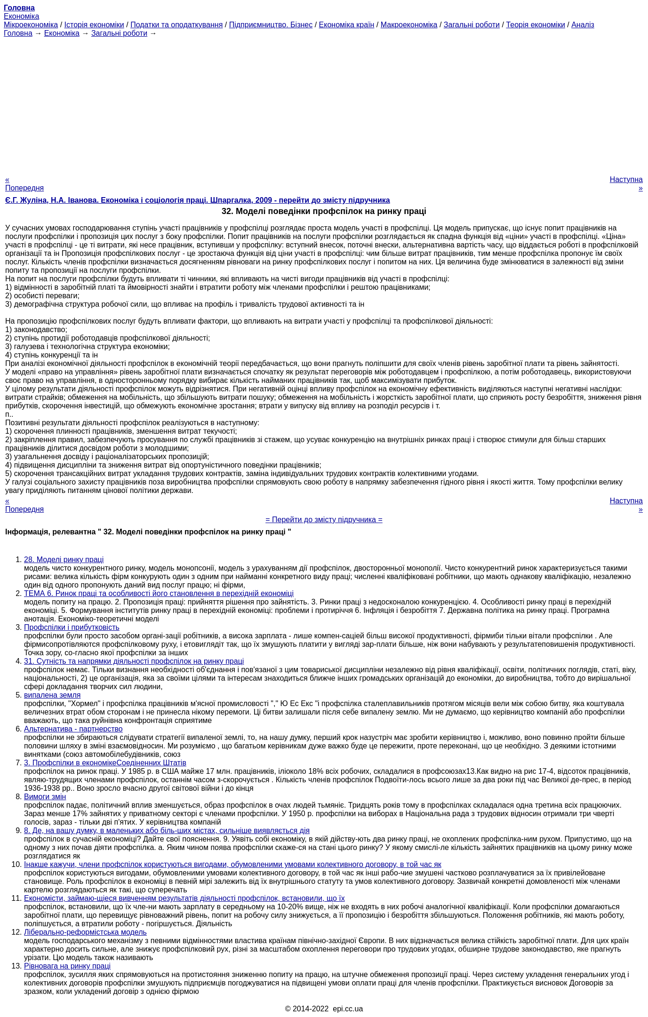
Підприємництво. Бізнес (271, 25)
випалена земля (52, 695)
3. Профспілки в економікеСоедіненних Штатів (105, 763)
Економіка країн (347, 25)
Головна (18, 33)
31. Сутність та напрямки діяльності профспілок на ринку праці (134, 661)
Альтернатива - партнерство (73, 729)
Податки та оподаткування (176, 25)
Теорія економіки (535, 25)
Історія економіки (94, 25)
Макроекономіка (409, 25)
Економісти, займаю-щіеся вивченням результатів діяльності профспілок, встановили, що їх (184, 898)
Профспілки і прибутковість (72, 627)
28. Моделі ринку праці (64, 560)
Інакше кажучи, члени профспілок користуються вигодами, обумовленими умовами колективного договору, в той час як (232, 864)
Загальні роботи (472, 25)
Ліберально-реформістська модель (85, 932)
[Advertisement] (324, 103)
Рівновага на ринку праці (67, 966)
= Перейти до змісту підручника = (324, 520)
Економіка (21, 16)
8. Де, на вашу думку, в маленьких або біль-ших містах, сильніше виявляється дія (167, 830)
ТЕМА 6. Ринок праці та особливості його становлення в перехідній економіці (159, 593)
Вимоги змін (45, 797)
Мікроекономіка (31, 25)
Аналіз (582, 25)
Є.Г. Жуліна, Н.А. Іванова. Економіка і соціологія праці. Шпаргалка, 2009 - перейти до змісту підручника (197, 200)
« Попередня (24, 183)
